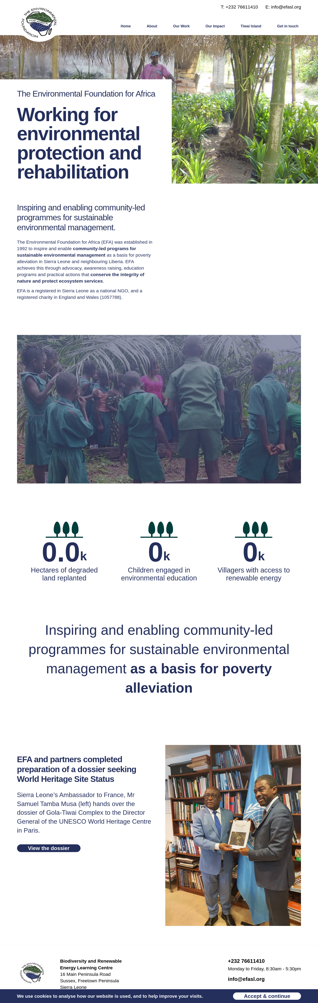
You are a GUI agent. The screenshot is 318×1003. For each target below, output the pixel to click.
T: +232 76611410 (239, 7)
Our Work (181, 26)
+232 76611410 (246, 961)
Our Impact (215, 26)
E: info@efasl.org (283, 7)
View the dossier (49, 848)
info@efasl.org (246, 979)
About (152, 26)
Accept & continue (267, 996)
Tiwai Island (251, 26)
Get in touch (287, 26)
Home (126, 26)
